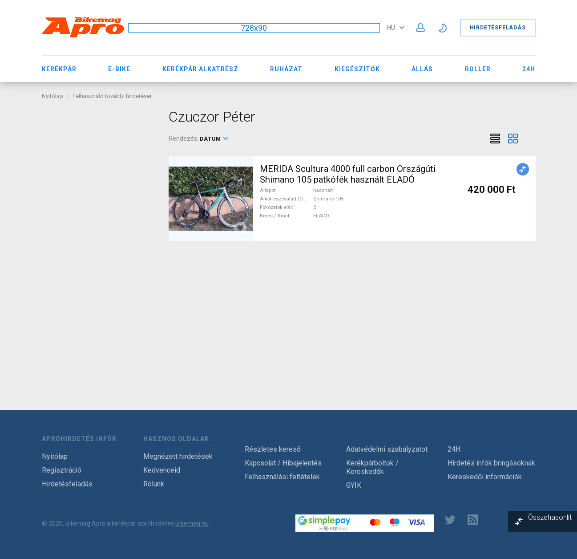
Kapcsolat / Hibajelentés (283, 463)
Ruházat (286, 69)
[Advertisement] (98, 241)
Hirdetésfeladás (498, 27)
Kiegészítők (357, 69)
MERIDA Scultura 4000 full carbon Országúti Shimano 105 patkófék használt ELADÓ (348, 174)
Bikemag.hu (192, 523)
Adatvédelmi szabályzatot (387, 449)
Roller (478, 69)
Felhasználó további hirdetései (112, 96)
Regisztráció (61, 470)
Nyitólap (52, 96)
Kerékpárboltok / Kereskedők (372, 467)
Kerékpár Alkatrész (200, 69)
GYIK (353, 485)
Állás (422, 69)
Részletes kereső (273, 449)
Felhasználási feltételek (282, 477)
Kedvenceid (161, 470)
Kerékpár (59, 69)
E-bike (119, 69)
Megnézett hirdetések (178, 456)
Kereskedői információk (485, 477)
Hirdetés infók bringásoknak (491, 463)
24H (528, 69)
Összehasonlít (550, 517)
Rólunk (153, 484)
